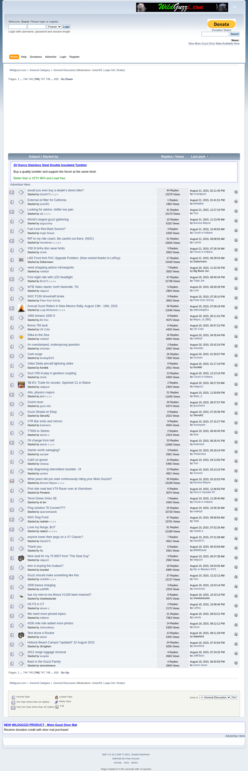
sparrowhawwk (48, 511)
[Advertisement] (124, 119)
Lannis (197, 242)
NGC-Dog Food (37, 517)
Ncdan (120, 70)
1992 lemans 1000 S (41, 315)
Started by (50, 156)
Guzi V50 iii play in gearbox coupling (51, 373)
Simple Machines (140, 754)
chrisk (43, 252)
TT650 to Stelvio (38, 431)
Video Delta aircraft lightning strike (50, 363)
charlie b (198, 530)
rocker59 (97, 70)
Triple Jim (199, 280)
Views (179, 156)
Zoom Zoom (200, 665)
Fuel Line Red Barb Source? (46, 229)
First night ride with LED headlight (49, 277)
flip (41, 550)
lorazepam (199, 424)
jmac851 (45, 204)
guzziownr (199, 405)
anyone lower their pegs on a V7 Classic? (55, 537)
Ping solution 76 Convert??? (46, 508)
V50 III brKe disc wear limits (46, 248)
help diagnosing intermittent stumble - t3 (54, 469)
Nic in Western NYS (205, 569)
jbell (42, 396)
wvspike (44, 656)
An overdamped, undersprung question (53, 344)
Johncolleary (47, 627)
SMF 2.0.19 (108, 754)
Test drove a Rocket (40, 633)
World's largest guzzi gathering (48, 219)
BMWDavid (200, 550)
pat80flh (44, 589)
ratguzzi (44, 290)
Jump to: (194, 697)
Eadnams (45, 425)
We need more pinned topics (46, 614)
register (53, 21)
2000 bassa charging (41, 585)
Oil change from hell (40, 440)
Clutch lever (35, 402)
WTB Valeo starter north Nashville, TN (52, 287)
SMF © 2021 (123, 754)
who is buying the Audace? (45, 566)
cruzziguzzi (200, 193)
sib (41, 213)
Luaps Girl (109, 70)
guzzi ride (45, 406)
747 (42, 79)
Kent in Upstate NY (204, 492)
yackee (44, 473)
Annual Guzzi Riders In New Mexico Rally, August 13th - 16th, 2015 (72, 306)
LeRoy (197, 607)
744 (25, 79)
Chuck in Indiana (203, 232)
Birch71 (44, 281)
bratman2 (199, 444)
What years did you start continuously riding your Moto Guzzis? (69, 479)
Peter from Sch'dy (50, 300)
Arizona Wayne (201, 222)
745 (30, 79)
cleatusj (44, 463)
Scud (196, 626)
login (42, 21)
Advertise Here (20, 184)
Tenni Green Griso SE (42, 498)
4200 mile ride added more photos (50, 623)
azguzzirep (46, 223)
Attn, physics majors (40, 392)
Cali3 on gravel (37, 460)
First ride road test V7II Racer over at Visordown (59, 488)
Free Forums (132, 758)
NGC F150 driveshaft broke (45, 296)
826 (56, 79)
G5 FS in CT (35, 604)
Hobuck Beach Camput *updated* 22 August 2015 (60, 642)
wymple (44, 454)
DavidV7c (45, 194)
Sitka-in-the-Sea (38, 335)
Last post (200, 156)
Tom (196, 213)
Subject (34, 156)
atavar (43, 444)
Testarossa (200, 453)
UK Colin (45, 329)
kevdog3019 (47, 358)
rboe (196, 434)
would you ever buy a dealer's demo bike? (55, 190)
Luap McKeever (49, 309)
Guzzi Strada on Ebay (42, 412)
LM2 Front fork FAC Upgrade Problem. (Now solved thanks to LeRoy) (73, 258)
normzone (199, 588)
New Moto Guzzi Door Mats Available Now (214, 43)
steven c (44, 434)
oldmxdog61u (201, 309)
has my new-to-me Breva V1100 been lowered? (59, 594)
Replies (166, 156)
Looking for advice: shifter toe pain (50, 209)
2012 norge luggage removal (46, 652)
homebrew (46, 242)
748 (48, 79)
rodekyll (44, 271)
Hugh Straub (47, 233)
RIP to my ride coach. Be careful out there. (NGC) (60, 238)
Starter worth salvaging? (43, 450)
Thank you (34, 546)
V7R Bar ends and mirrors (44, 421)
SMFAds (117, 758)
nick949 (44, 579)
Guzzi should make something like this (53, 575)
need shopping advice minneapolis (50, 267)
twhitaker (199, 203)
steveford (199, 645)
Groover (198, 357)
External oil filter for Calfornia (46, 200)
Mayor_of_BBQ (202, 319)
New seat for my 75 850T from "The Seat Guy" (58, 556)
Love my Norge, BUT (41, 527)
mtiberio (44, 617)
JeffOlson (199, 655)
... (21, 79)
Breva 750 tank (37, 325)
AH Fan (44, 319)
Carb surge (34, 354)
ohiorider (45, 348)
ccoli (196, 290)
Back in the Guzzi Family (44, 661)
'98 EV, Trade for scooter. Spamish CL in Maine (59, 382)
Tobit (196, 520)
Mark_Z (198, 396)
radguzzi (45, 386)
